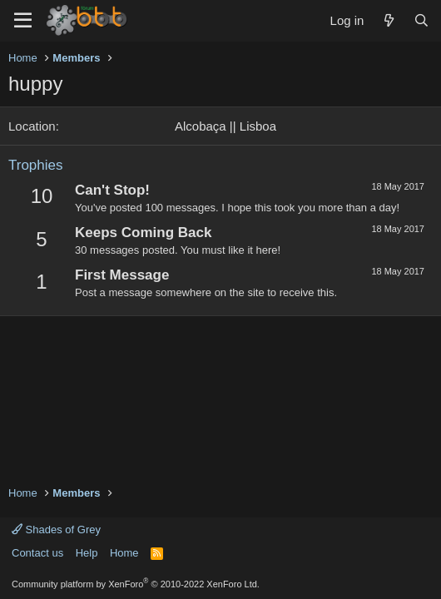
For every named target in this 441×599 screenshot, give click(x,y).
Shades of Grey (56, 529)
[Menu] (22, 21)
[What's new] (388, 20)
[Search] (421, 20)
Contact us (37, 553)
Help (87, 553)
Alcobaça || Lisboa (225, 126)
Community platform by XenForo (136, 584)
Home (124, 553)
